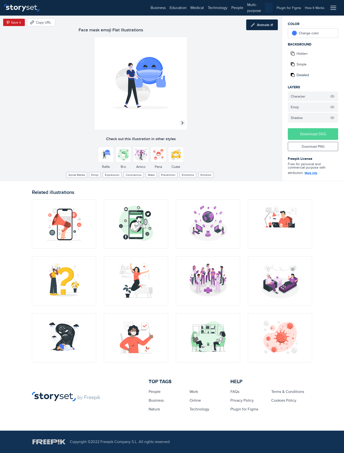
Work (194, 391)
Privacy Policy (242, 400)
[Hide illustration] (332, 96)
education (74, 7)
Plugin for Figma (244, 409)
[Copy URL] (41, 22)
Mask (151, 175)
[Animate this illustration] (262, 24)
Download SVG (313, 134)
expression (112, 175)
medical (94, 7)
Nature (154, 409)
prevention (168, 175)
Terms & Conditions (287, 391)
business (55, 7)
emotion (205, 175)
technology (114, 7)
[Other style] (106, 154)
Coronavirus (134, 175)
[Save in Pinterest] (14, 22)
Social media (76, 175)
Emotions (188, 175)
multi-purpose (156, 7)
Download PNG (313, 146)
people (134, 7)
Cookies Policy (283, 400)
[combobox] (222, 8)
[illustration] (64, 224)
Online (195, 400)
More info (311, 173)
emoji (95, 175)
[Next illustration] (182, 123)
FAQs (234, 391)
